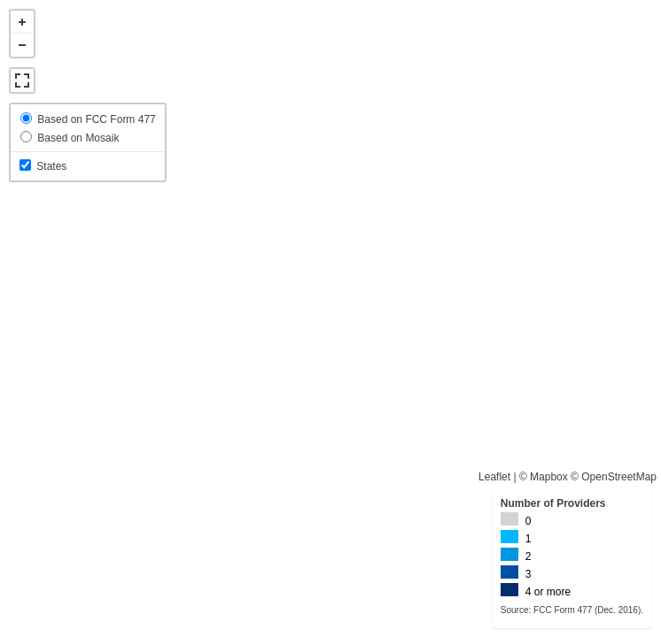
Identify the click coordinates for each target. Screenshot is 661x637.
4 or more (548, 592)
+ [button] (22, 22)
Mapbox (549, 477)
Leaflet (494, 477)
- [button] (22, 45)
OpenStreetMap (619, 477)
